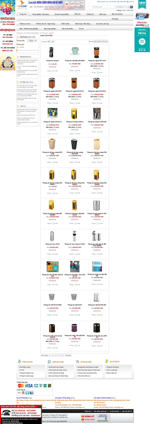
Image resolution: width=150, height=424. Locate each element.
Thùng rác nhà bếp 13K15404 (74, 60)
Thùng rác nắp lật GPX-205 (97, 305)
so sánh (56, 70)
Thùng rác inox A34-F (52, 244)
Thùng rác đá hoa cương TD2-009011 (52, 183)
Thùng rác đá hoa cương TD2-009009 (97, 183)
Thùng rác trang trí (52, 60)
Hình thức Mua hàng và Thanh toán (89, 370)
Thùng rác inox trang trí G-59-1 (74, 244)
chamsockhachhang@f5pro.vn (12, 423)
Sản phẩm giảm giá (100, 411)
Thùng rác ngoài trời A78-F (97, 60)
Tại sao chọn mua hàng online (87, 373)
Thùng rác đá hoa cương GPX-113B (52, 153)
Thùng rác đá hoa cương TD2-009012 (97, 153)
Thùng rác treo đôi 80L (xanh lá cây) (52, 275)
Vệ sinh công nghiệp (32, 33)
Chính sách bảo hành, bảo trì (58, 370)
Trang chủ (19, 33)
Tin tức (22, 370)
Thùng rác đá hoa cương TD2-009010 (75, 183)
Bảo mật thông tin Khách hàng (58, 376)
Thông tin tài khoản (113, 367)
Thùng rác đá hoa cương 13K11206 (75, 153)
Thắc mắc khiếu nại (84, 376)
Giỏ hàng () (111, 2)
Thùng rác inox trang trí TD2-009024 (97, 214)
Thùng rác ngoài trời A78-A (97, 91)
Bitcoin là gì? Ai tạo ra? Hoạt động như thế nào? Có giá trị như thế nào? (27, 111)
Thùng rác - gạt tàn (48, 33)
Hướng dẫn (121, 2)
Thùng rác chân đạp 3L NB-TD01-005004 (97, 244)
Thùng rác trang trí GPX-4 (74, 122)
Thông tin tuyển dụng (26, 376)
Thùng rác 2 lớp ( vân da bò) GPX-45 (52, 336)
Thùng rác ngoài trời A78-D (52, 91)
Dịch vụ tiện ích (111, 373)
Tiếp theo (68, 355)
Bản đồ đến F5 (127, 411)
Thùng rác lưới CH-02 (75, 305)
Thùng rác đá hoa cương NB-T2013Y (74, 214)
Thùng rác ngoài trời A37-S (53, 122)
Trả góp (49, 70)
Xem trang (44, 355)
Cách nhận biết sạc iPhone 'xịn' (27, 115)
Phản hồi (88, 411)
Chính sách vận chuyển (56, 367)
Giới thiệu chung (25, 367)
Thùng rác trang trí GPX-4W (97, 122)
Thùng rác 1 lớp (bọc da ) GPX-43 (97, 336)
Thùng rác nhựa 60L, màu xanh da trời (74, 275)
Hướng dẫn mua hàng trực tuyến (88, 367)
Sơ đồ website (114, 411)
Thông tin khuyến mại (26, 373)
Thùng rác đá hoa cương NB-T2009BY (52, 214)
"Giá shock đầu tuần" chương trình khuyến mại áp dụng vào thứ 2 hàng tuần (27, 62)
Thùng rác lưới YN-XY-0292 (52, 305)
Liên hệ (130, 2)
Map (30, 398)
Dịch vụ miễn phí (112, 370)
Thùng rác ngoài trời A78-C (75, 91)
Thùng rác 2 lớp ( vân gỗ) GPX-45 (75, 336)
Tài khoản (101, 2)
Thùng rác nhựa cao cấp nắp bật (97, 275)
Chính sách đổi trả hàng (56, 373)
